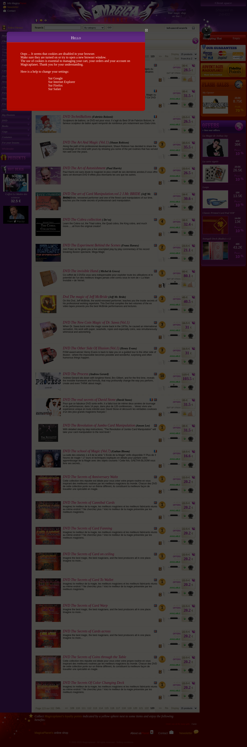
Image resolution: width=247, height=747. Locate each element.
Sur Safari (54, 89)
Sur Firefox (55, 85)
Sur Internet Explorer (61, 82)
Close (146, 30)
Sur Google (55, 78)
